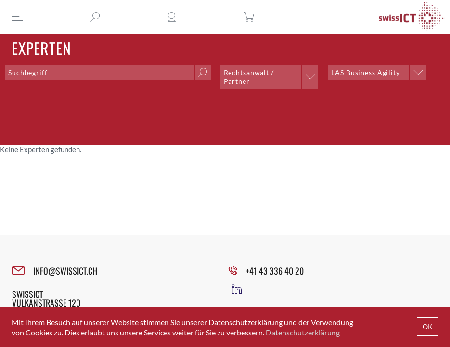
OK (428, 326)
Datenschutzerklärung (303, 332)
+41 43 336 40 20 (275, 271)
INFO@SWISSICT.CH (65, 271)
